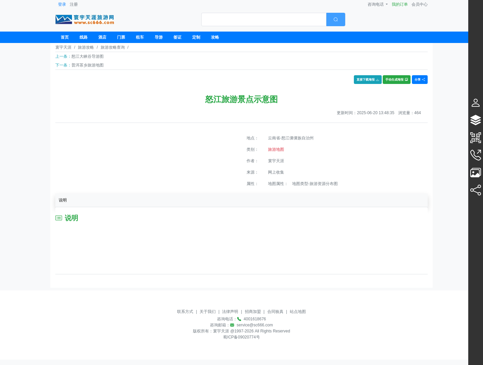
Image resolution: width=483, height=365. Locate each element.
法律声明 (230, 311)
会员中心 (420, 4)
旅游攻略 (86, 47)
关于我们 (208, 311)
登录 (62, 4)
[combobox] (273, 19)
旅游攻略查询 (113, 47)
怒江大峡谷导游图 (87, 56)
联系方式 (185, 311)
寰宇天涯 (63, 47)
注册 (74, 4)
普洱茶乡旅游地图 (87, 65)
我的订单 (400, 4)
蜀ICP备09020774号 (241, 337)
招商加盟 (253, 311)
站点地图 (298, 311)
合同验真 (275, 311)
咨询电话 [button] (376, 4)
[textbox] (263, 19)
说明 (63, 200)
